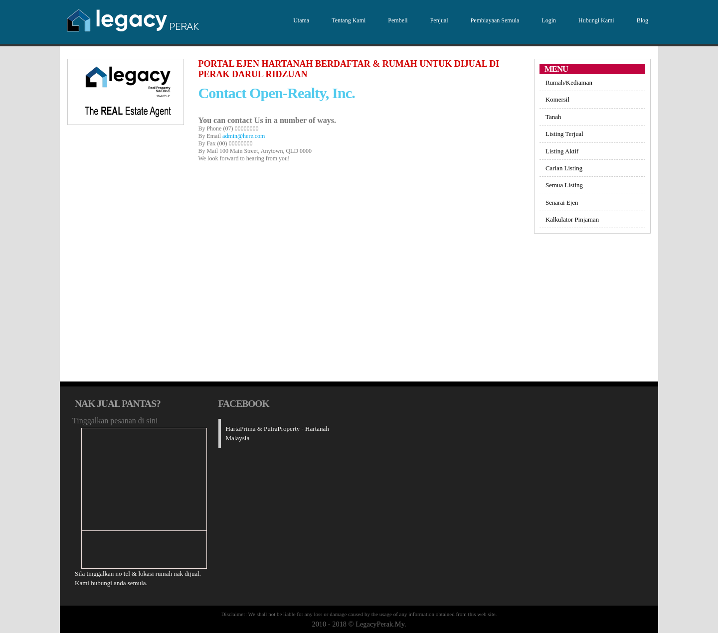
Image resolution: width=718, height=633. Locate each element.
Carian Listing (563, 168)
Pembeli (396, 20)
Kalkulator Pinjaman (572, 219)
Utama (300, 20)
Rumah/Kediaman (568, 82)
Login (547, 20)
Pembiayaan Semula (494, 20)
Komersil (557, 99)
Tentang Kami (347, 20)
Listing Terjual (564, 133)
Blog (641, 20)
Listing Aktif (561, 151)
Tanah (553, 117)
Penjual (438, 20)
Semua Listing (564, 185)
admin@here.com (243, 135)
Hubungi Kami (595, 20)
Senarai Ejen (561, 202)
